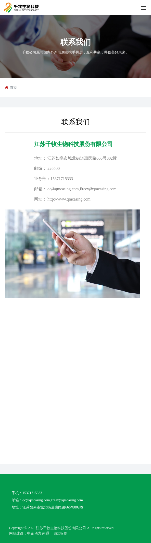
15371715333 (62, 178)
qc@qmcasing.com (63, 189)
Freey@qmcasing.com (98, 189)
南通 (45, 533)
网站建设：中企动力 (25, 533)
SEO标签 (60, 533)
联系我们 (75, 42)
